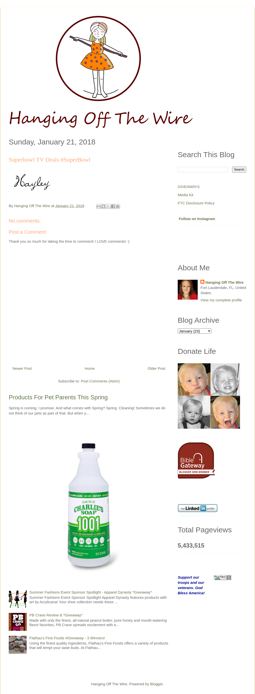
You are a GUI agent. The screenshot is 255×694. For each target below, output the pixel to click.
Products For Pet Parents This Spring (58, 397)
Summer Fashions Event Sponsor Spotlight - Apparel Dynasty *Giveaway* (90, 592)
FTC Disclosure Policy (196, 203)
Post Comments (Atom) (100, 381)
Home (90, 368)
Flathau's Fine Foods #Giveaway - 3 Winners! (67, 638)
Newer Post (22, 368)
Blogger (156, 684)
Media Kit (185, 195)
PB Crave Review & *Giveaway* (56, 615)
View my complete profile (221, 300)
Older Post (156, 368)
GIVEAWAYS (189, 187)
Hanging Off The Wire (224, 282)
